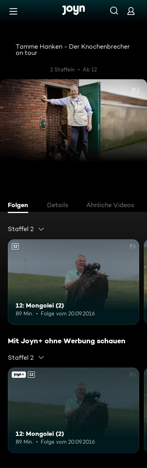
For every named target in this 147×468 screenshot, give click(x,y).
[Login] (130, 11)
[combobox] (26, 229)
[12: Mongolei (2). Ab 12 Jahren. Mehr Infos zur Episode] (73, 282)
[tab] (20, 206)
